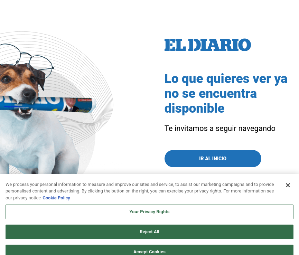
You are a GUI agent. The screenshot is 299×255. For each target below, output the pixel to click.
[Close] (288, 188)
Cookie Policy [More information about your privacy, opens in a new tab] (56, 201)
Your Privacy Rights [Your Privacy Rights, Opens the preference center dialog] (149, 215)
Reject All (149, 234)
